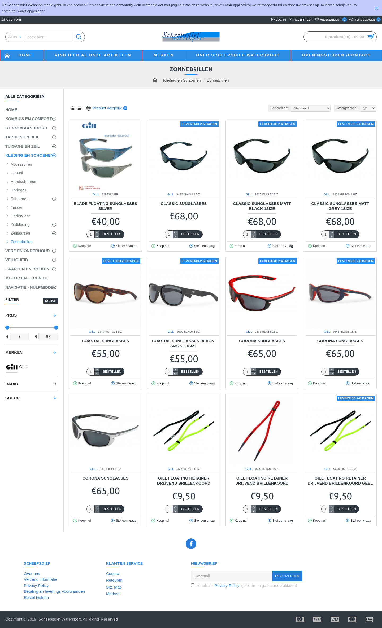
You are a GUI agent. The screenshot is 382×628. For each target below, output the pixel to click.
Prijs (11, 315)
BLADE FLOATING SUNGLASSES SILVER (105, 206)
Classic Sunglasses (184, 203)
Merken (14, 352)
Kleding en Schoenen (182, 80)
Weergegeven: (347, 108)
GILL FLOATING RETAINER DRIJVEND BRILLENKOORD (183, 481)
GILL (96, 194)
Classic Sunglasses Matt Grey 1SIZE (340, 206)
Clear (52, 300)
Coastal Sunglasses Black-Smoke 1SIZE (183, 343)
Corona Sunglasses (262, 341)
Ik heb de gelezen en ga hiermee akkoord (244, 586)
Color (12, 398)
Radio (11, 383)
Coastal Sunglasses (105, 341)
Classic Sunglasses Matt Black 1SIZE (262, 206)
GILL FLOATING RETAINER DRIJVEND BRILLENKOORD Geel (340, 481)
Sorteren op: (279, 108)
